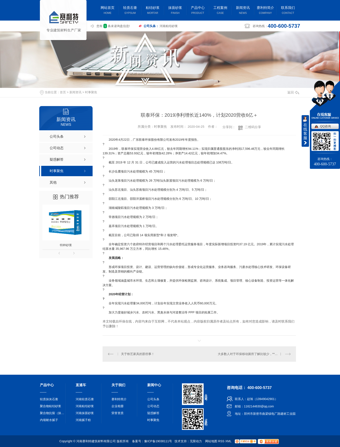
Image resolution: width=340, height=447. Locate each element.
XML (228, 441)
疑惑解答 (153, 413)
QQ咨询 (325, 126)
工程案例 (220, 11)
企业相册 (117, 406)
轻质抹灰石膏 (49, 399)
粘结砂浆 (152, 11)
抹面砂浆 (175, 11)
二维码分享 (253, 127)
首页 (63, 92)
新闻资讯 (243, 11)
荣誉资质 (117, 413)
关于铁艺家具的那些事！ (137, 354)
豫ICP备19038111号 (158, 441)
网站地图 (211, 441)
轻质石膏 (130, 11)
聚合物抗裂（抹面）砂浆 (53, 413)
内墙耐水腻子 (49, 420)
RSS (221, 441)
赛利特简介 (265, 11)
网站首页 (107, 11)
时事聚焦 (91, 92)
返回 (293, 92)
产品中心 (197, 11)
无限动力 (196, 441)
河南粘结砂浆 (169, 26)
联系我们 (288, 11)
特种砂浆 (66, 245)
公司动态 (153, 406)
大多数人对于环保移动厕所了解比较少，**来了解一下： (254, 354)
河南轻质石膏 (85, 399)
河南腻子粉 (83, 420)
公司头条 (153, 399)
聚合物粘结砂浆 (50, 406)
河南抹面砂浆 (85, 413)
